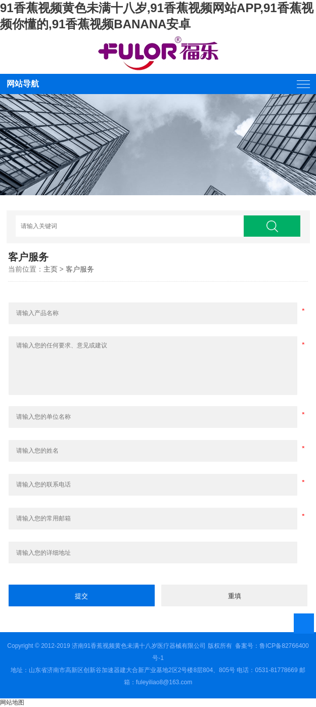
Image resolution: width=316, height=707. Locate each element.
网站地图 (12, 702)
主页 (50, 269)
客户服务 (80, 269)
